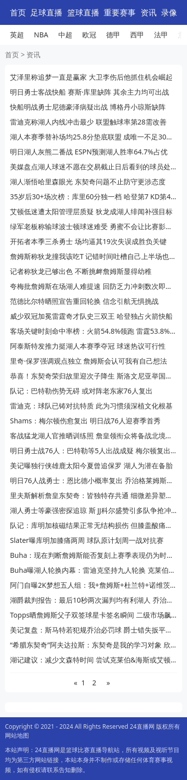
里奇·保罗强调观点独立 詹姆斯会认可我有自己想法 (88, 361)
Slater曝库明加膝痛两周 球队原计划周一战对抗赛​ (87, 540)
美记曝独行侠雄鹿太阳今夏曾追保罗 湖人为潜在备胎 (91, 465)
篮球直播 (83, 12)
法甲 (161, 34)
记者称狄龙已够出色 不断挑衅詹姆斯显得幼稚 (81, 271)
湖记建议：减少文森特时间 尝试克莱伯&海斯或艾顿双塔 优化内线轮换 (93, 659)
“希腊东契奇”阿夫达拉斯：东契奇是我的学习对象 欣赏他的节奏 (93, 645)
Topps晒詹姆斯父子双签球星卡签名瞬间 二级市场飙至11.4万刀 (93, 615)
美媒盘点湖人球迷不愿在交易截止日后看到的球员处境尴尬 (93, 166)
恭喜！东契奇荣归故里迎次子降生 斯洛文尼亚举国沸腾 (93, 376)
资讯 (149, 12)
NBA (41, 34)
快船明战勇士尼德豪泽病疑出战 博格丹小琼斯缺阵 (88, 107)
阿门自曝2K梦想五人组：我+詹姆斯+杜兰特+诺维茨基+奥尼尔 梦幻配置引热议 (93, 585)
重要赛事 (120, 12)
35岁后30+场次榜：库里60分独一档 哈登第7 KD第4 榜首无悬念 (93, 196)
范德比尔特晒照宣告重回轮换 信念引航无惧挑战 (84, 301)
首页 (18, 12)
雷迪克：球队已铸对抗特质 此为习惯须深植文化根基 (91, 405)
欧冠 (89, 34)
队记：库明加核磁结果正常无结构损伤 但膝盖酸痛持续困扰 (93, 525)
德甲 (113, 34)
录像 (169, 12)
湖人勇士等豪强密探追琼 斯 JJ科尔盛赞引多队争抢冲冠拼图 (93, 510)
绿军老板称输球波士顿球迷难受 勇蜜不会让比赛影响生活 (93, 226)
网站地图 (17, 735)
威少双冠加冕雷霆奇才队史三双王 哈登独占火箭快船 (91, 316)
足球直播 (46, 12)
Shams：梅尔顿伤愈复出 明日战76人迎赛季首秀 (85, 420)
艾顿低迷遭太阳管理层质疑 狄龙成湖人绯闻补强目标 (91, 211)
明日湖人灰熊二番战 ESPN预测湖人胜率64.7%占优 (89, 151)
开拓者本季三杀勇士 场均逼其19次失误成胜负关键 (88, 241)
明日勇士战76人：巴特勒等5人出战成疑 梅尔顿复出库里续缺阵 (93, 450)
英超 (17, 34)
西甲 (137, 34)
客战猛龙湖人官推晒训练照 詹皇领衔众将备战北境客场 (93, 435)
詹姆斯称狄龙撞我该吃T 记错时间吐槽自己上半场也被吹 (93, 256)
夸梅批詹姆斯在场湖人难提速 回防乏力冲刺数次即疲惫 (93, 286)
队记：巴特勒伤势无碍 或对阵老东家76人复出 (81, 390)
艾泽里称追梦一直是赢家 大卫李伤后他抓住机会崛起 (91, 77)
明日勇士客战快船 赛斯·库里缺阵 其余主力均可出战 (89, 92)
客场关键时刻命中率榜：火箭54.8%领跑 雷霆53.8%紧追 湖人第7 (93, 331)
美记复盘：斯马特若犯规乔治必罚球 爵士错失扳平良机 (93, 630)
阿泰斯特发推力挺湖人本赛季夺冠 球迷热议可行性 (88, 346)
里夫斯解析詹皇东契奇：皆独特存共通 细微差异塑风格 (93, 495)
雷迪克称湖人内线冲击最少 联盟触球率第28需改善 (88, 122)
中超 (65, 34)
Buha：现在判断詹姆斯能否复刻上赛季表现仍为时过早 (93, 555)
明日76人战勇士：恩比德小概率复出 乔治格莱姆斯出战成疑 (93, 480)
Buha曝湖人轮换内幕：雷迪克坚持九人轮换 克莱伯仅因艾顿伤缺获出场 (93, 570)
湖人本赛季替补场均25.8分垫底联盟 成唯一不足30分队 (93, 136)
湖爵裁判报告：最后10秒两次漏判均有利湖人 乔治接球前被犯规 (93, 600)
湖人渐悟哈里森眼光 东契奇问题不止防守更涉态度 (88, 181)
